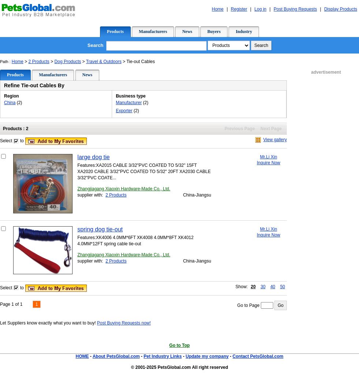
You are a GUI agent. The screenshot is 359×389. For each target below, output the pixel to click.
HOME (82, 356)
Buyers (214, 31)
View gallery (275, 139)
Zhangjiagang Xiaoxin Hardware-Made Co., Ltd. (123, 188)
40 (272, 286)
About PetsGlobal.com (116, 356)
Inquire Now (268, 162)
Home (17, 61)
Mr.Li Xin (268, 156)
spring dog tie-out (100, 229)
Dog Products (68, 61)
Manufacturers (153, 31)
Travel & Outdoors (104, 61)
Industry (244, 31)
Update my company (207, 356)
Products (115, 31)
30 (262, 286)
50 (282, 286)
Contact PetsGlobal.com (258, 356)
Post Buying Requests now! (124, 323)
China (9, 102)
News (187, 31)
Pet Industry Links (163, 356)
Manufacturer (129, 102)
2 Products (39, 61)
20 (253, 286)
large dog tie (93, 157)
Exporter (124, 110)
